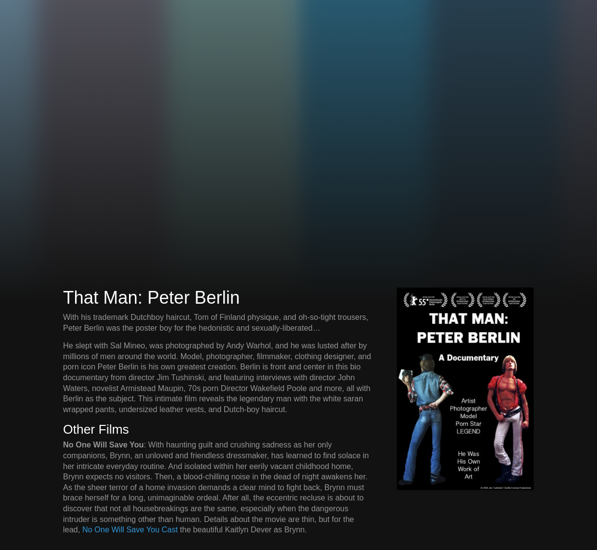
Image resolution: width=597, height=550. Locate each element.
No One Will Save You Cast (130, 529)
